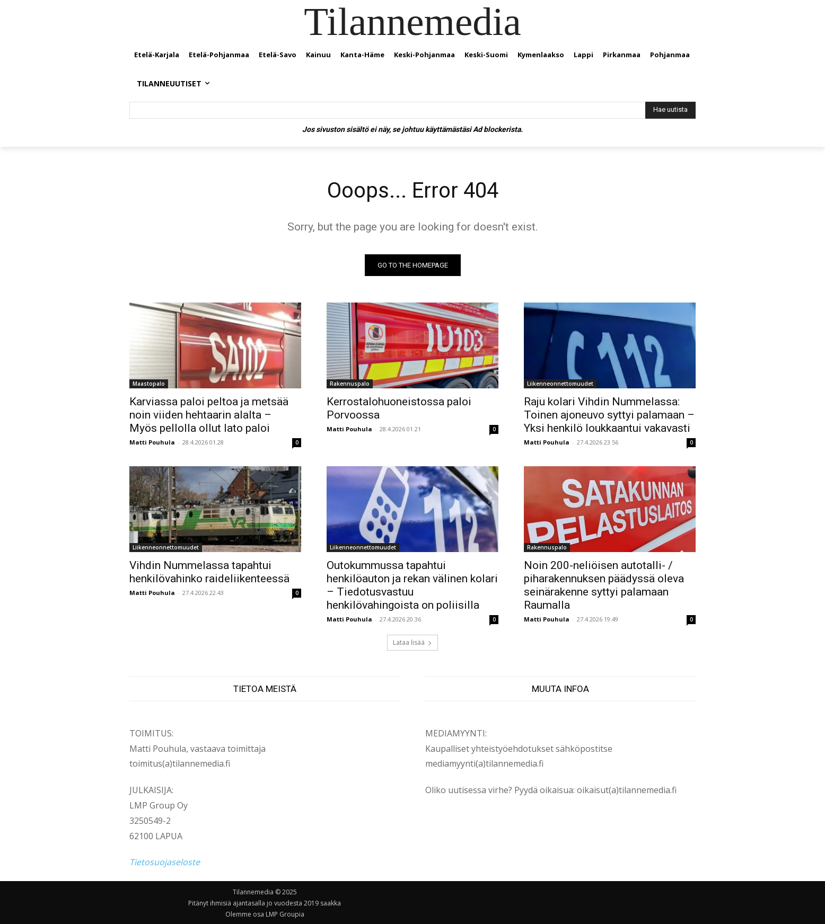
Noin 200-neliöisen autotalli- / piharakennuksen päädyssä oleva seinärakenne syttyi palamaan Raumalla (604, 585)
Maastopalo (149, 383)
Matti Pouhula (152, 442)
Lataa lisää (412, 642)
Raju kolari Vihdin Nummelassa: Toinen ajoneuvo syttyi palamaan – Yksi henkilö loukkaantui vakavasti (609, 414)
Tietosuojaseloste (164, 862)
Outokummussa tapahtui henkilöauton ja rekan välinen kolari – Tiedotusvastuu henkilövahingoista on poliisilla (412, 585)
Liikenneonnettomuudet (560, 383)
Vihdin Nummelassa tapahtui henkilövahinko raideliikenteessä (209, 572)
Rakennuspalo (350, 383)
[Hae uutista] (670, 110)
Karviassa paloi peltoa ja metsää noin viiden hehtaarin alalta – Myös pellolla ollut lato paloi (208, 414)
